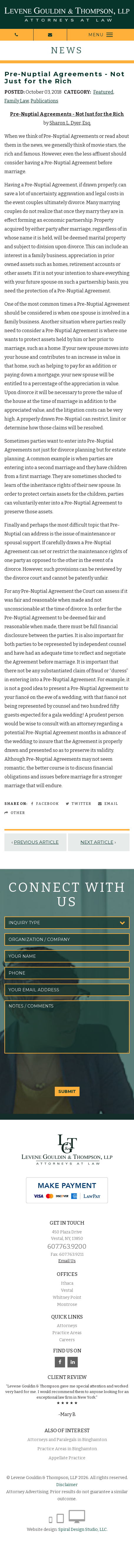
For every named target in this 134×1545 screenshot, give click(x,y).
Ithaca (67, 1283)
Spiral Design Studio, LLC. (82, 1529)
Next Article (96, 842)
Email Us (67, 1260)
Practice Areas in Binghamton (67, 1448)
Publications (44, 101)
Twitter (78, 804)
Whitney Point (67, 1297)
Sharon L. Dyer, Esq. (70, 123)
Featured (103, 92)
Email (108, 804)
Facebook (45, 804)
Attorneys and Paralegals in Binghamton (67, 1439)
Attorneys (67, 1325)
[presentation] (49, 1069)
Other (14, 813)
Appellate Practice (67, 1457)
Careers (67, 1339)
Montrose (67, 1304)
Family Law (16, 101)
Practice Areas (67, 1332)
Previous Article (36, 842)
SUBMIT (67, 1091)
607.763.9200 (67, 1246)
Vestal (67, 1290)
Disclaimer (67, 1484)
